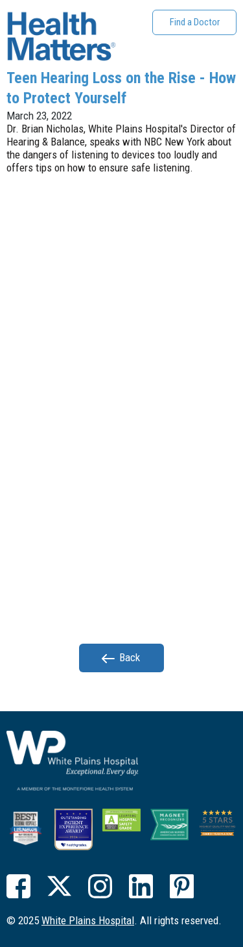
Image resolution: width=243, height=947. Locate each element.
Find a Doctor (195, 22)
